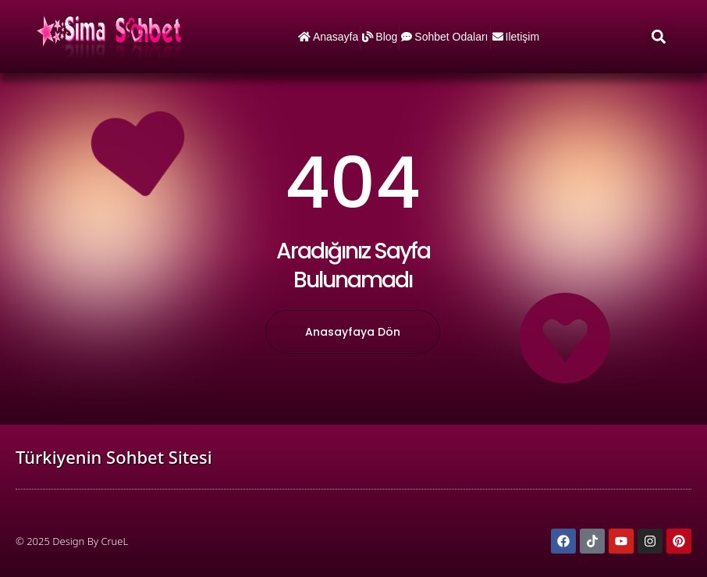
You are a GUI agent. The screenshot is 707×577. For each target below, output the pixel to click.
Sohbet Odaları (444, 37)
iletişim (516, 37)
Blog (379, 37)
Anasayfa (328, 37)
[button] (659, 37)
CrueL (114, 541)
